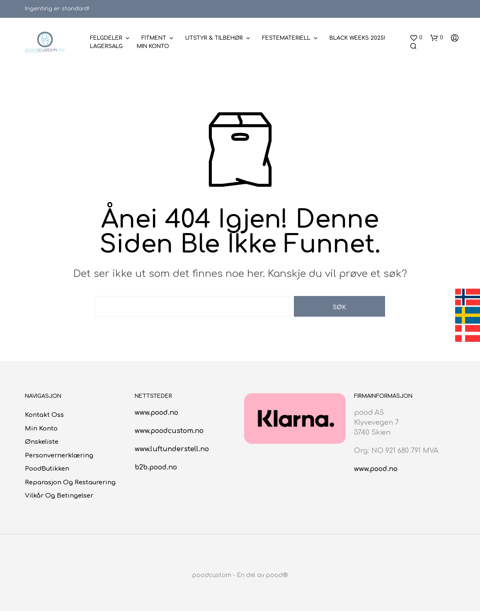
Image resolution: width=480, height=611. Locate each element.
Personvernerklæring (59, 455)
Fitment (153, 38)
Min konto (153, 46)
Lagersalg (106, 46)
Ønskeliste (41, 441)
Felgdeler (106, 38)
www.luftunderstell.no (172, 449)
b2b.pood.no (156, 467)
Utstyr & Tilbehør (214, 38)
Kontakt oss (44, 415)
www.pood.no (156, 412)
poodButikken (47, 468)
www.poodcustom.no (169, 431)
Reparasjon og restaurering (70, 482)
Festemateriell (286, 38)
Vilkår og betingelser (59, 495)
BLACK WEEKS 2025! (357, 38)
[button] (416, 38)
